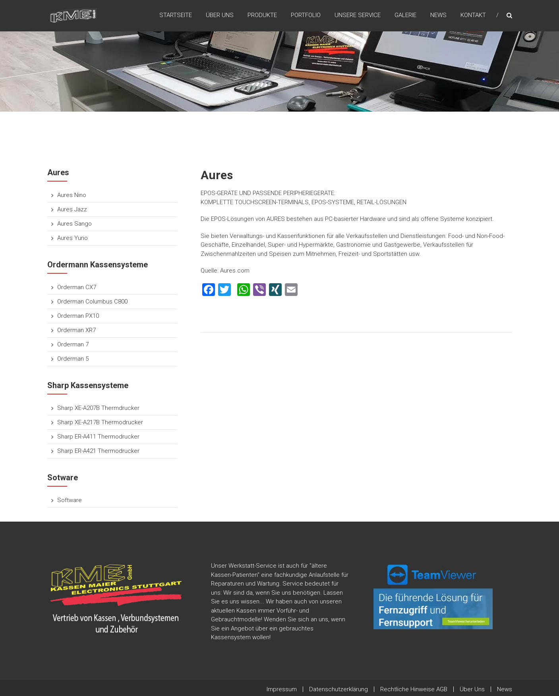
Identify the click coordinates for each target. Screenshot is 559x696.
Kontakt (473, 15)
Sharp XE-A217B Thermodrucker (100, 422)
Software (69, 500)
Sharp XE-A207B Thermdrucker (98, 408)
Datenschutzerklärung (338, 689)
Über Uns (220, 15)
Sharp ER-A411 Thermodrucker (98, 436)
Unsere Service (358, 15)
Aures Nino (71, 195)
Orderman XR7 (76, 330)
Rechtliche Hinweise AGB (413, 689)
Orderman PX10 (78, 315)
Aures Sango (74, 223)
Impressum (282, 689)
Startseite (175, 15)
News (438, 15)
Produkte (262, 15)
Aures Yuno (72, 238)
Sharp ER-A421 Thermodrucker (98, 450)
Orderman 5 (73, 358)
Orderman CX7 (76, 287)
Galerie (405, 15)
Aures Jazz (72, 209)
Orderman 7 (73, 344)
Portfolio (306, 15)
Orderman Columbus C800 (92, 301)
